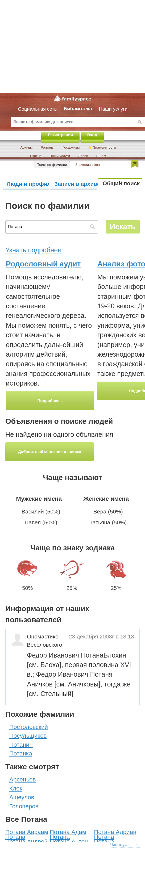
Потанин (21, 744)
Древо (83, 156)
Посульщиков (28, 735)
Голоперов (24, 806)
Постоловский (28, 727)
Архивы (26, 147)
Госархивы (71, 147)
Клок (15, 788)
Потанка (20, 753)
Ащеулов (21, 797)
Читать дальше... (125, 845)
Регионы (47, 147)
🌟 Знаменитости (102, 147)
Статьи (35, 156)
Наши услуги (59, 156)
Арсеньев (22, 779)
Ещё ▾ (101, 156)
